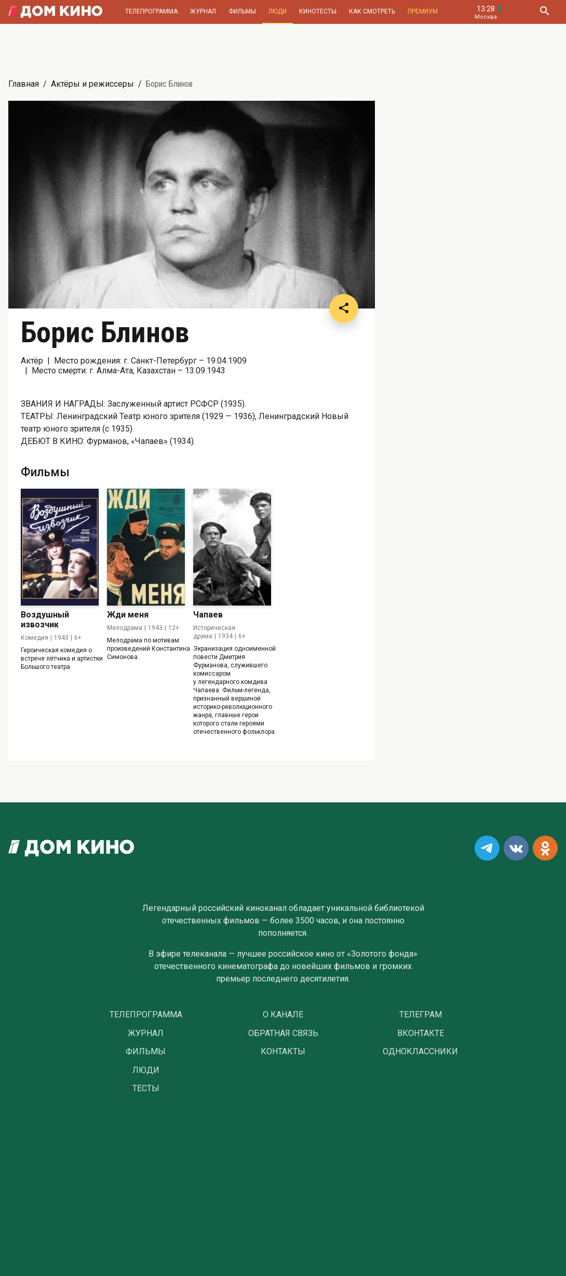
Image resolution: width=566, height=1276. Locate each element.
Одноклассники (420, 1051)
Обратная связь (283, 1033)
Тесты (145, 1088)
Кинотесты (317, 11)
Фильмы (242, 11)
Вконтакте (420, 1033)
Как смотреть (372, 11)
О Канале (283, 1014)
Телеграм (420, 1014)
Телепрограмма (151, 11)
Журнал (203, 11)
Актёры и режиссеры (92, 84)
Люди (277, 11)
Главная (23, 84)
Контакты (283, 1051)
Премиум (423, 11)
